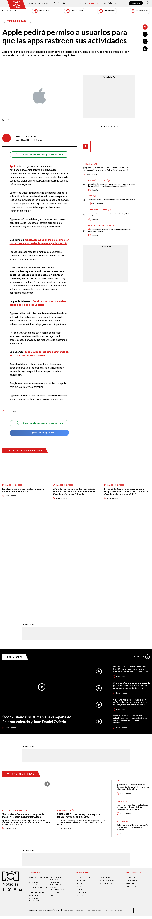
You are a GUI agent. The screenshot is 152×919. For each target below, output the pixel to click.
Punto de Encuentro (112, 3)
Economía (82, 3)
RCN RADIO (80, 785)
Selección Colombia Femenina (101, 226)
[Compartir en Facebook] (145, 34)
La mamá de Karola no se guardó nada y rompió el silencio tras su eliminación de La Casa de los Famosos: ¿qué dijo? (126, 491)
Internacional (43, 3)
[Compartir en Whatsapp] (145, 48)
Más (142, 558)
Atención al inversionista (34, 801)
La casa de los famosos (12, 485)
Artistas (92, 196)
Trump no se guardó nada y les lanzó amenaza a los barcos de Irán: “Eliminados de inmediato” (132, 709)
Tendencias (93, 3)
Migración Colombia (97, 180)
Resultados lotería (65, 712)
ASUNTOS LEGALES (107, 782)
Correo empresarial (37, 794)
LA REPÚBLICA (105, 779)
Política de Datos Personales (73, 812)
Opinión (102, 3)
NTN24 (79, 779)
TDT (89, 779)
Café (119, 683)
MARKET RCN (131, 788)
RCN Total (80, 782)
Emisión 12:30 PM (74, 11)
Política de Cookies (94, 812)
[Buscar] (148, 3)
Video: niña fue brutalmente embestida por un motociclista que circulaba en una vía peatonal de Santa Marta (131, 587)
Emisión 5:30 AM (41, 11)
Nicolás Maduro (90, 164)
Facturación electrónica (55, 780)
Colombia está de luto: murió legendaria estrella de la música (112, 200)
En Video (15, 558)
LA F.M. (79, 788)
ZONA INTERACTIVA (133, 782)
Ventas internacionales (57, 790)
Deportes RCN (55, 3)
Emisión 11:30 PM (139, 11)
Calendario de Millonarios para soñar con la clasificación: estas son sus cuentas (133, 729)
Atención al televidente (34, 785)
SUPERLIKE (130, 785)
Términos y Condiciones (113, 812)
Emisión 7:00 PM (107, 11)
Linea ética (54, 794)
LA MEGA (79, 798)
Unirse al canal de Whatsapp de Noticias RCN (39, 154)
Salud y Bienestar (67, 3)
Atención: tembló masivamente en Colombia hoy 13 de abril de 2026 (110, 215)
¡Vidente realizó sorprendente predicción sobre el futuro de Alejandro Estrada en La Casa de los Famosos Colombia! (75, 491)
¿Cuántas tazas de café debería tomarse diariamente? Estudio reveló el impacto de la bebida (133, 688)
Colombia (31, 3)
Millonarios (122, 723)
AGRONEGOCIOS (106, 785)
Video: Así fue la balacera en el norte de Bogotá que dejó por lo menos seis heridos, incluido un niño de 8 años (130, 603)
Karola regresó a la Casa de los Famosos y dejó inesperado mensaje (23, 490)
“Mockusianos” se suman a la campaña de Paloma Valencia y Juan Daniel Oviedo (36, 621)
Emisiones (9, 11)
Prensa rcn (33, 797)
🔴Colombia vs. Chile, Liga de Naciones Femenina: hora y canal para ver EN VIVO (109, 230)
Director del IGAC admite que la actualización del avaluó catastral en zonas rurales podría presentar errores (130, 621)
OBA (51, 797)
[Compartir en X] (145, 41)
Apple (13, 166)
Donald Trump (123, 703)
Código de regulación (38, 789)
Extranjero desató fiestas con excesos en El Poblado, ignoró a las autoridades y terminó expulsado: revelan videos (111, 185)
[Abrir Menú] (4, 3)
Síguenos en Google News (39, 433)
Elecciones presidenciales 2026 (15, 712)
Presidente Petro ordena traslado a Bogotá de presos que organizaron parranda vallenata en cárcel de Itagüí (130, 570)
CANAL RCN (136, 3)
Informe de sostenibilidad (56, 785)
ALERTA (79, 791)
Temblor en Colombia (97, 210)
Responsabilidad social (38, 779)
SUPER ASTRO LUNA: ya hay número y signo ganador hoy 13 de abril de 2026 (79, 717)
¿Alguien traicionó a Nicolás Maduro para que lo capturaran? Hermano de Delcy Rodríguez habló (105, 169)
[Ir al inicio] (16, 4)
